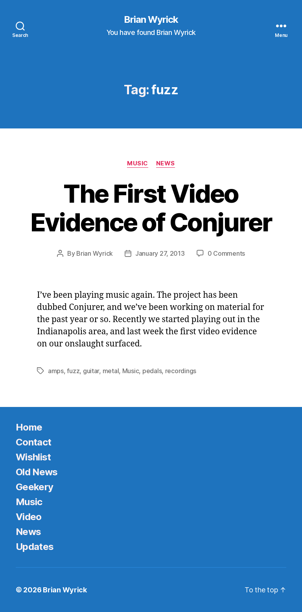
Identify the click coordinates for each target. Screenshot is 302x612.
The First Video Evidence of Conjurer (151, 207)
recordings (180, 371)
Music (137, 163)
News (165, 163)
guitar (91, 371)
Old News (37, 472)
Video (29, 516)
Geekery (34, 487)
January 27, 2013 (160, 253)
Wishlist (33, 457)
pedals (152, 371)
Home (29, 427)
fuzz (73, 371)
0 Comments (226, 253)
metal (111, 371)
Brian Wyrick (151, 19)
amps (56, 371)
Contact (33, 442)
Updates (34, 546)
